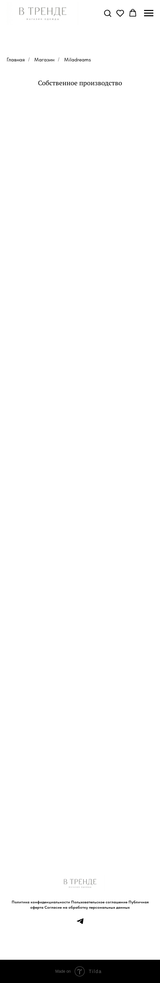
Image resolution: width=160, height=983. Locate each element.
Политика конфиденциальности (41, 902)
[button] (108, 13)
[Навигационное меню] (148, 13)
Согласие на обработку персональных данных (87, 907)
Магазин (44, 59)
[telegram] (80, 923)
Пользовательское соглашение (99, 902)
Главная (16, 59)
